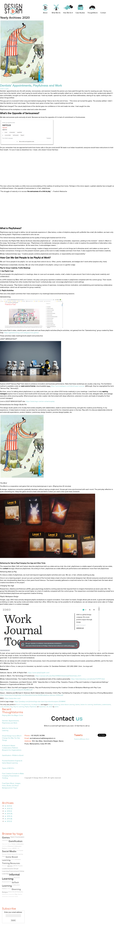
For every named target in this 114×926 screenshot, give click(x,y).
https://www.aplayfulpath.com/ (39, 673)
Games (77, 704)
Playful (27, 707)
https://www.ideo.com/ (12, 698)
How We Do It (68, 13)
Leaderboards (106, 704)
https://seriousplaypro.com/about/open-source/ (67, 386)
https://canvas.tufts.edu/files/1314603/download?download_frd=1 (58, 676)
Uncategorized (35, 704)
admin (56, 707)
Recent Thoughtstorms (23, 704)
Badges (50, 704)
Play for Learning (18, 707)
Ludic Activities (4, 707)
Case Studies (80, 13)
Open (3, 856)
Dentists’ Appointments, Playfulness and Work (31, 85)
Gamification (97, 704)
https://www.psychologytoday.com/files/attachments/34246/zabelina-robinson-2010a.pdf (31, 695)
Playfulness (33, 707)
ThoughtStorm (92, 13)
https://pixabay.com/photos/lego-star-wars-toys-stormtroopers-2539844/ (40, 701)
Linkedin (31, 747)
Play (11, 707)
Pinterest (40, 747)
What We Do (56, 13)
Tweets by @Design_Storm (81, 739)
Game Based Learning (68, 704)
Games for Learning (86, 704)
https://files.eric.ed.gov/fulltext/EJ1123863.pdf (16, 690)
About (45, 13)
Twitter (36, 747)
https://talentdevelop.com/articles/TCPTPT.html (88, 679)
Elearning (57, 704)
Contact (103, 13)
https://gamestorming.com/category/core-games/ (21, 333)
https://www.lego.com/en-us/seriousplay (40, 401)
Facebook (26, 747)
